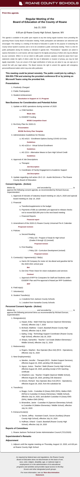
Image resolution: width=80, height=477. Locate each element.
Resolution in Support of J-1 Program (33, 99)
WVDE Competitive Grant (37, 121)
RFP (28, 284)
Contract (30, 274)
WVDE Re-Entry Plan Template (30, 131)
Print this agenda (10, 13)
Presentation (23, 128)
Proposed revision (25, 227)
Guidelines (31, 142)
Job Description (33, 167)
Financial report (33, 220)
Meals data (31, 114)
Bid (28, 267)
